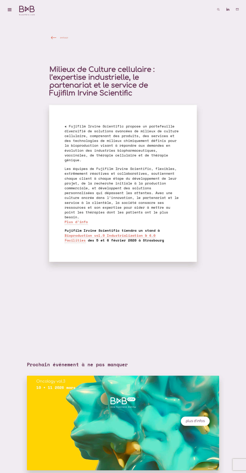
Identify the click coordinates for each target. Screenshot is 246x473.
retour (64, 37)
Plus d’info (76, 221)
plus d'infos (195, 421)
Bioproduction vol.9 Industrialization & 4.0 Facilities (110, 238)
